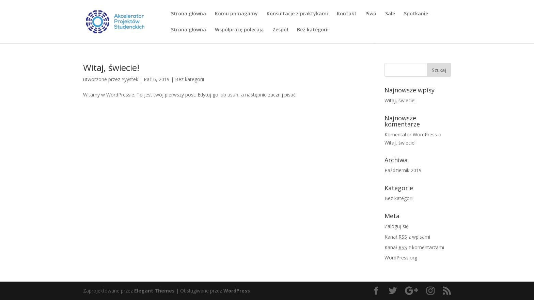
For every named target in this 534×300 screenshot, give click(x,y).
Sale (390, 14)
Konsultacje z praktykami (297, 14)
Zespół (280, 30)
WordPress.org (400, 257)
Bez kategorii (313, 30)
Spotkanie (416, 14)
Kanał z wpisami (407, 237)
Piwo (370, 14)
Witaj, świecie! (111, 67)
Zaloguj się (396, 226)
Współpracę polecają (239, 30)
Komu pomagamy (236, 14)
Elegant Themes (154, 290)
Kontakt (347, 14)
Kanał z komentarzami (414, 247)
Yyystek (130, 79)
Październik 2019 (403, 170)
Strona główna (188, 14)
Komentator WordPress (410, 134)
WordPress (236, 290)
